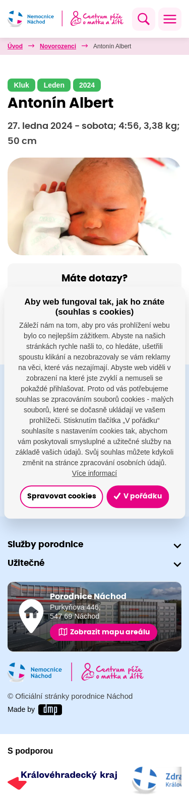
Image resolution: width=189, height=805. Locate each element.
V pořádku (137, 496)
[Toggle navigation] (169, 19)
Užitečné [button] (26, 563)
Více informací (94, 473)
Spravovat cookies (61, 496)
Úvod (15, 46)
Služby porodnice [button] (45, 544)
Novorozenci (58, 46)
